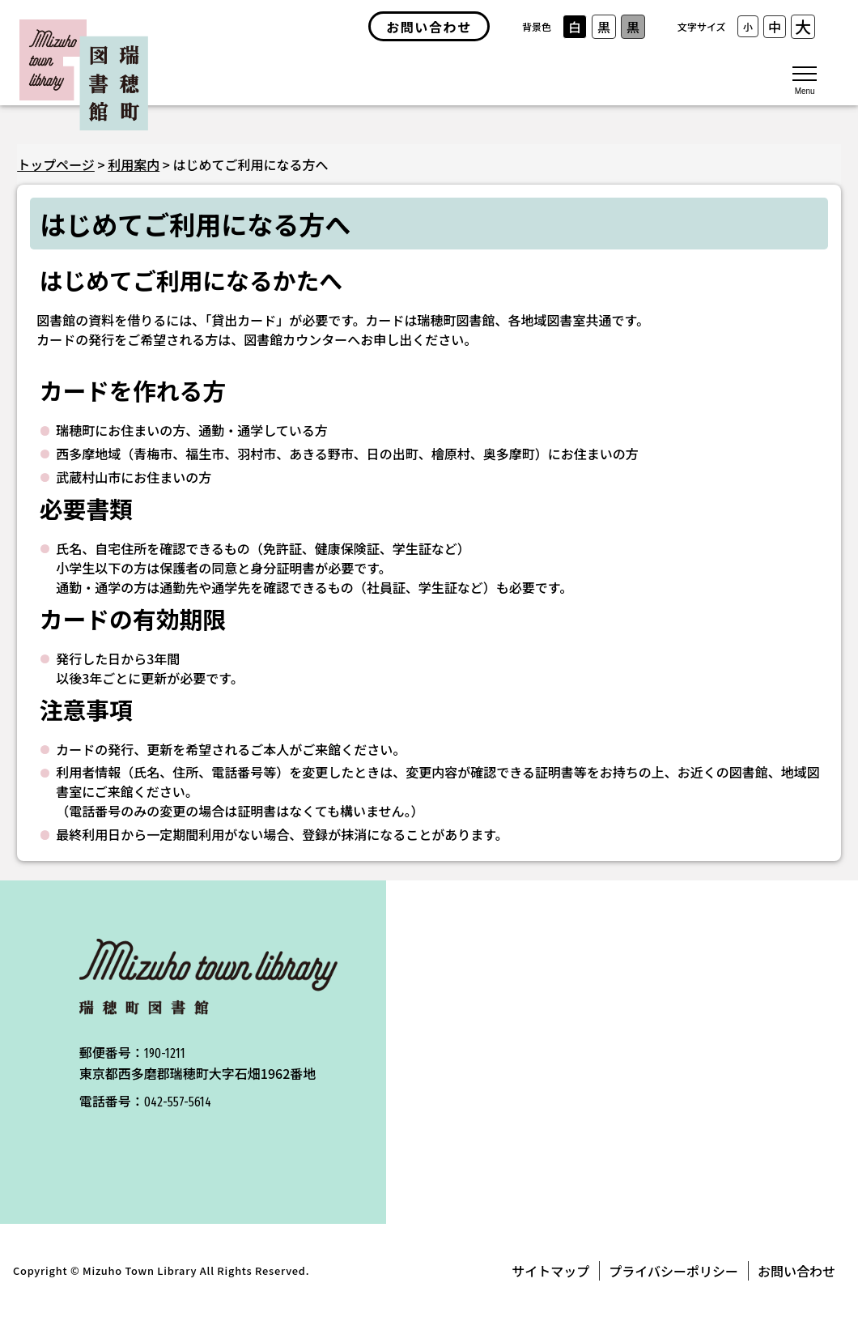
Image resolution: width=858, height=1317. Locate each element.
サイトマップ (550, 1271)
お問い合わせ (796, 1271)
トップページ (56, 164)
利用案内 (133, 164)
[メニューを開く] (804, 79)
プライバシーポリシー (673, 1271)
